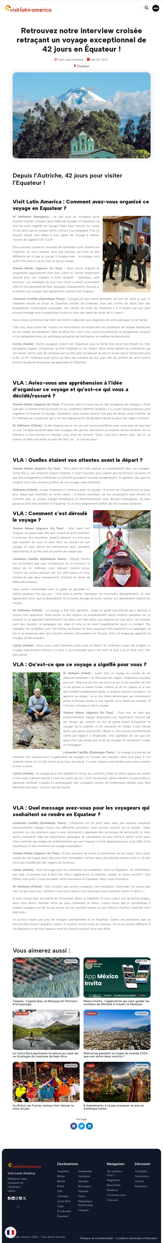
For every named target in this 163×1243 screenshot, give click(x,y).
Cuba (60, 1206)
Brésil (60, 1186)
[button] (155, 8)
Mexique (83, 1181)
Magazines (113, 1180)
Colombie (63, 1196)
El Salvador (64, 1211)
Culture (139, 1181)
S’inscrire (112, 1200)
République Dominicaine (85, 1203)
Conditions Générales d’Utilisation (136, 1238)
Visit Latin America (21, 1173)
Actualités (141, 1171)
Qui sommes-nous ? (115, 1173)
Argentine (63, 1171)
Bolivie (61, 1181)
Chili (59, 1191)
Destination (142, 1176)
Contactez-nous (116, 1195)
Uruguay (83, 1210)
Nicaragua (84, 1186)
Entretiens (141, 1186)
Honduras (84, 1176)
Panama (83, 1191)
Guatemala (85, 1171)
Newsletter (114, 1185)
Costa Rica (63, 1201)
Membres (112, 1190)
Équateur (83, 66)
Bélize (61, 1176)
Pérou (81, 1196)
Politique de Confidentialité (96, 1238)
